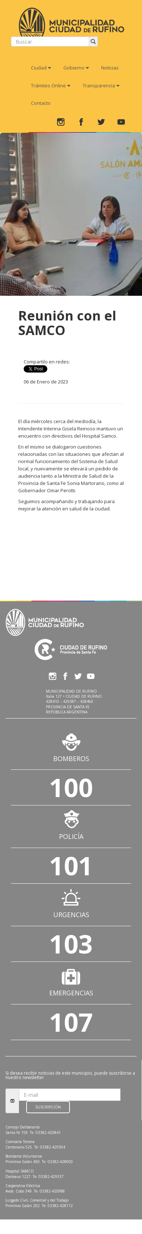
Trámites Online (51, 85)
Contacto (41, 103)
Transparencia (101, 85)
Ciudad (41, 67)
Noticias (110, 67)
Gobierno (76, 67)
